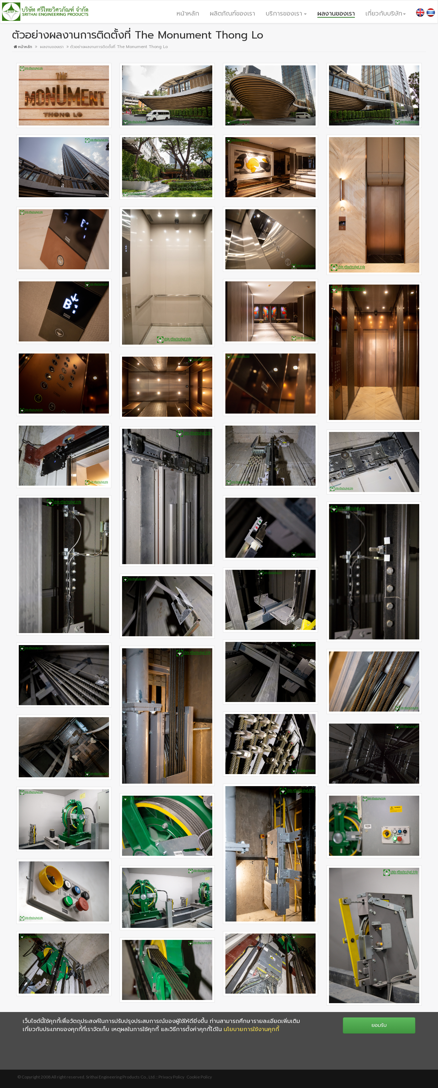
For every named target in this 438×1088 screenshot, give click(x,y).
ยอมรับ (379, 1025)
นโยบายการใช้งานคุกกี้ (251, 1029)
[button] (286, 13)
